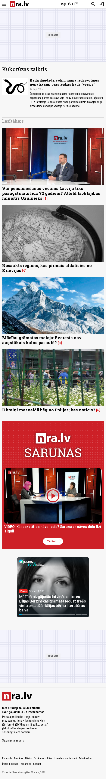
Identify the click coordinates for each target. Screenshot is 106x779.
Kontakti (37, 763)
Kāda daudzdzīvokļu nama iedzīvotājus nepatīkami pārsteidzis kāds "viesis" (64, 82)
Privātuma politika (43, 758)
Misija (28, 758)
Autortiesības (86, 758)
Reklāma (18, 758)
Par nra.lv (7, 758)
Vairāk (54, 541)
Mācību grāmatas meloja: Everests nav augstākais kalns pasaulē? (42, 340)
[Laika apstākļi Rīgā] (69, 4)
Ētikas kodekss (10, 763)
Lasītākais (13, 121)
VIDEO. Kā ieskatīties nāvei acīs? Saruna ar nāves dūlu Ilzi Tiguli (52, 529)
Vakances (26, 763)
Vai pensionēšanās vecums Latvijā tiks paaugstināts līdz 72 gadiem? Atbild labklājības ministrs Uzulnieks (51, 193)
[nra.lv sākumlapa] (19, 4)
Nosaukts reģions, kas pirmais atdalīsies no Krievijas (47, 268)
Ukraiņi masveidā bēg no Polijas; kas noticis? (48, 409)
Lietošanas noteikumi (65, 758)
